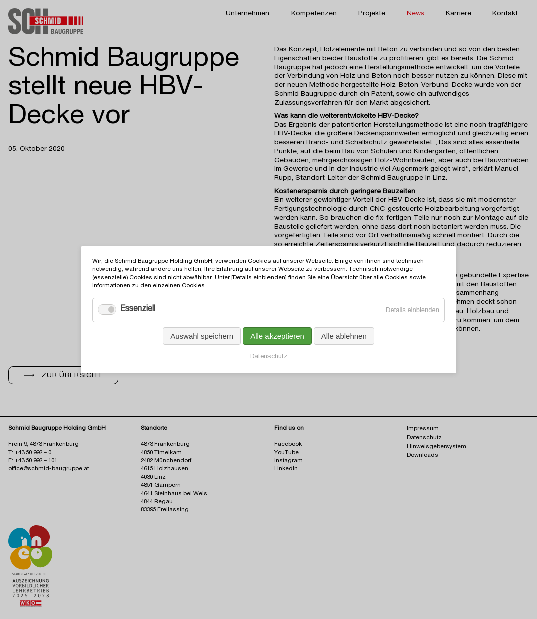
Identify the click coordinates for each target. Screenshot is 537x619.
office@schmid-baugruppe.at (48, 469)
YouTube (286, 453)
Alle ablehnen (344, 335)
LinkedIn (286, 469)
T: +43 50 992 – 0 (29, 453)
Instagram (288, 461)
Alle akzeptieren (277, 335)
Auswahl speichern (201, 335)
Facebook (288, 444)
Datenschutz (268, 356)
